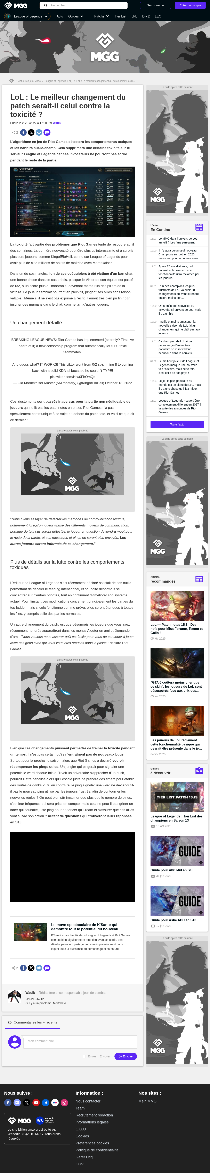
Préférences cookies (92, 1143)
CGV (80, 1164)
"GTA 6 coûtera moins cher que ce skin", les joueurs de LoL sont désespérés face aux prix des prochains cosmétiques (176, 687)
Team (80, 1108)
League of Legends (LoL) (58, 81)
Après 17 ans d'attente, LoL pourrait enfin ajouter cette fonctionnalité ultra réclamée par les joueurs (179, 272)
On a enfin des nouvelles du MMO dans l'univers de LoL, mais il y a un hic (180, 309)
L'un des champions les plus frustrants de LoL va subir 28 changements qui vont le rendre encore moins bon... (179, 291)
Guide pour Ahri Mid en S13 (172, 870)
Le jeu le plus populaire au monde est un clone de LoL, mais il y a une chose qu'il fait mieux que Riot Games (180, 386)
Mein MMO (147, 1101)
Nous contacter (88, 1101)
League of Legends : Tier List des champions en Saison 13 (177, 818)
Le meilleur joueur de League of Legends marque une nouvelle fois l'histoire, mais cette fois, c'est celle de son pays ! (179, 366)
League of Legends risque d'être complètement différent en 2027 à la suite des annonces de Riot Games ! (180, 406)
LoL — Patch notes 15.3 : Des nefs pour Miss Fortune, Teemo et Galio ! (177, 629)
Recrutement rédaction (94, 1115)
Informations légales (92, 1122)
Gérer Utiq (84, 1157)
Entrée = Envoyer (99, 1056)
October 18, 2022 (118, 383)
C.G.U (81, 1129)
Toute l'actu (177, 424)
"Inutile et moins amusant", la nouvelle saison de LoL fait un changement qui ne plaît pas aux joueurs (179, 327)
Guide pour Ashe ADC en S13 (173, 920)
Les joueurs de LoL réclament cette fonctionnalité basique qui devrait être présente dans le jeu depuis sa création (176, 744)
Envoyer (126, 1056)
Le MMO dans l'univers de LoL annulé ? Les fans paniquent (178, 240)
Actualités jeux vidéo (29, 81)
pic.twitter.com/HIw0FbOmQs (72, 377)
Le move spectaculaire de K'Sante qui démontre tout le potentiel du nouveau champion (84, 927)
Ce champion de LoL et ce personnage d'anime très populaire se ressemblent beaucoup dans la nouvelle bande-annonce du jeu (176, 347)
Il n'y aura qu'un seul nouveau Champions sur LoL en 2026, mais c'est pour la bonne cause (178, 254)
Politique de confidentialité (97, 1150)
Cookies (82, 1136)
